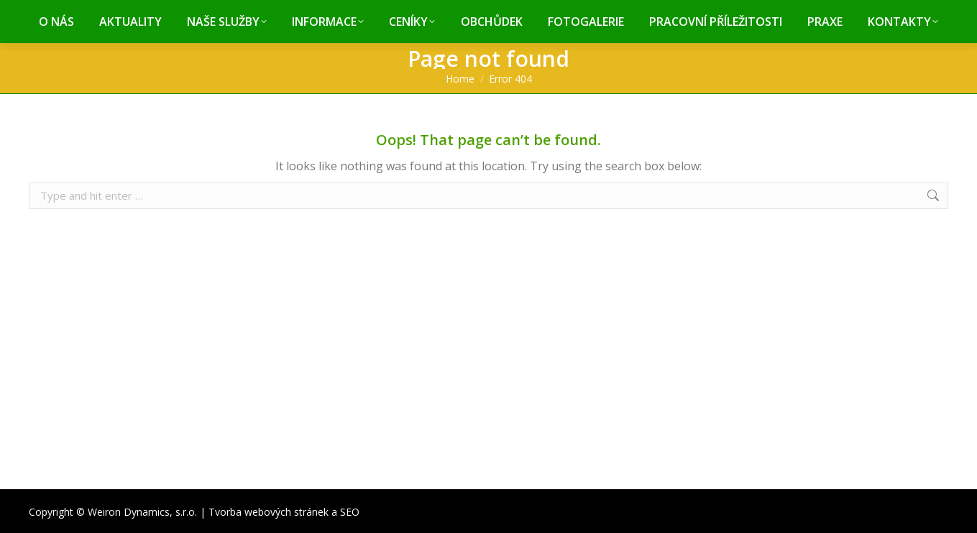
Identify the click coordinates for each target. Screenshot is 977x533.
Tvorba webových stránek (268, 512)
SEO (349, 512)
